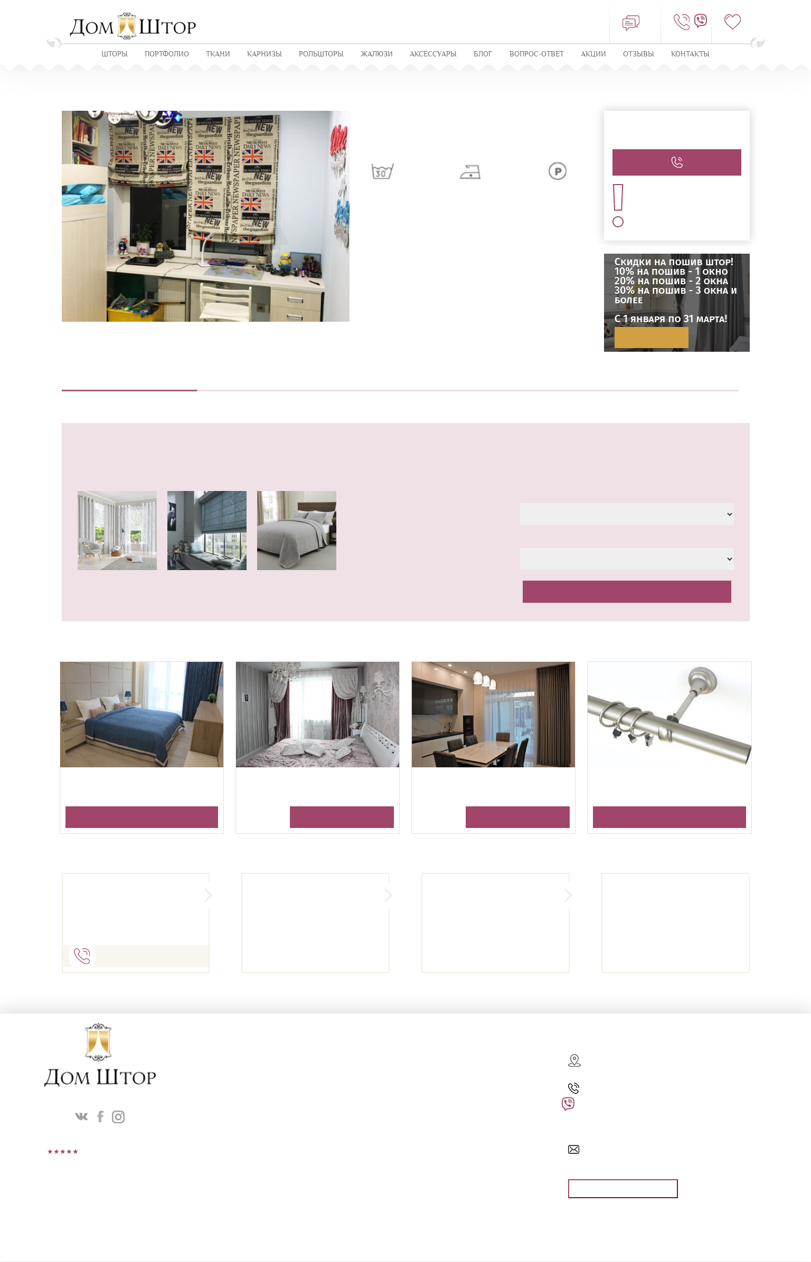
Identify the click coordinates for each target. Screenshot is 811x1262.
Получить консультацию (141, 818)
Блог (483, 55)
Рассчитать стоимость (627, 592)
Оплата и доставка (671, 385)
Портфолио (167, 55)
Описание (129, 385)
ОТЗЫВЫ (638, 55)
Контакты (690, 55)
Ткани (218, 55)
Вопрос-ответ (537, 55)
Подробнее (652, 338)
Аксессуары (433, 55)
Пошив (400, 385)
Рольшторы (321, 55)
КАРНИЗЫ (264, 55)
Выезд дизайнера (265, 385)
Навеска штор (535, 385)
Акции (593, 55)
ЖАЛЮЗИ (377, 55)
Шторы (114, 55)
